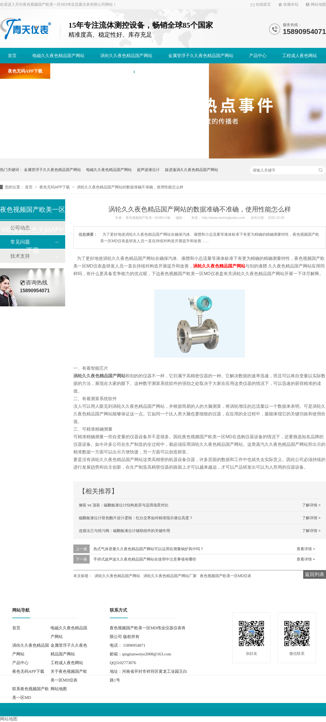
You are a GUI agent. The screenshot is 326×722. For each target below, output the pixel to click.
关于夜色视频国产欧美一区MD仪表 (92, 71)
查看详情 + (306, 549)
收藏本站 (291, 4)
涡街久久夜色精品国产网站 (126, 55)
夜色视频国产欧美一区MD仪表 (226, 576)
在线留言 (263, 4)
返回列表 (314, 574)
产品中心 (258, 55)
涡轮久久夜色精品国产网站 (219, 266)
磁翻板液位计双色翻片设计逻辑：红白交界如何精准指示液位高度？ (136, 518)
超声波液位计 (148, 169)
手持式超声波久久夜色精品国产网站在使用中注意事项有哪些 (144, 559)
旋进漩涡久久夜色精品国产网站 (191, 169)
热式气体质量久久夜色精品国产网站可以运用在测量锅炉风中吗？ (148, 549)
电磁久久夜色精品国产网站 (58, 55)
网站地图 (318, 4)
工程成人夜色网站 (299, 55)
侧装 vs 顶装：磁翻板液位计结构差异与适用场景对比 (123, 505)
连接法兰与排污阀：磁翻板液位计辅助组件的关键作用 (124, 530)
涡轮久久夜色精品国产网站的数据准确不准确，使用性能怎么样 (130, 187)
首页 (12, 55)
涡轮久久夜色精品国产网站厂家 (170, 576)
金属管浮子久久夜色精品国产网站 (200, 55)
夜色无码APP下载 (25, 71)
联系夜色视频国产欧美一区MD (171, 71)
